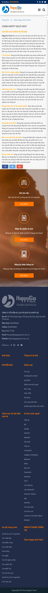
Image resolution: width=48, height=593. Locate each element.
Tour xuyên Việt (7, 564)
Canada (26, 429)
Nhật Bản (27, 437)
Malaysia (27, 520)
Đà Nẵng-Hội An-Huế (30, 376)
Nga (25, 498)
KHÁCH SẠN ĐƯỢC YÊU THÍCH (34, 406)
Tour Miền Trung (7, 543)
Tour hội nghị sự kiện (8, 560)
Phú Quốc (27, 398)
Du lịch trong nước (9, 527)
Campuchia (27, 472)
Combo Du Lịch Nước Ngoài (33, 516)
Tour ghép (5, 556)
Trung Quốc (28, 450)
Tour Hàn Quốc (29, 507)
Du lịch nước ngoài (31, 413)
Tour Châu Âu (28, 485)
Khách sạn (28, 365)
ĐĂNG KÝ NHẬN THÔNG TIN (34, 528)
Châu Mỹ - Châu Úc (30, 494)
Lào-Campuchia (29, 490)
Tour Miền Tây (6, 569)
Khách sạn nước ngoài (31, 384)
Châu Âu (26, 420)
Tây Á (26, 481)
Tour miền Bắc (6, 538)
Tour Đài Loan (28, 511)
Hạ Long (26, 372)
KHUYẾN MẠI (7, 365)
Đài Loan (27, 468)
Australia (27, 503)
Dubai (26, 464)
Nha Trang (27, 389)
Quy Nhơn (27, 380)
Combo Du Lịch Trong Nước (11, 534)
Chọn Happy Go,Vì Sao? (22, 20)
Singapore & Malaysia (31, 455)
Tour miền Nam (7, 547)
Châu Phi (27, 433)
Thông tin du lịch (31, 355)
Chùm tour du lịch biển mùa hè (11, 415)
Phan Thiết (27, 393)
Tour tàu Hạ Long (7, 573)
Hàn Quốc (27, 442)
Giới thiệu (6, 355)
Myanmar (27, 459)
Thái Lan (27, 446)
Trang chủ (5, 20)
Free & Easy (5, 551)
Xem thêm (24, 204)
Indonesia (27, 477)
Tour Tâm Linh (6, 582)
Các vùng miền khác (30, 402)
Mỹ (25, 424)
